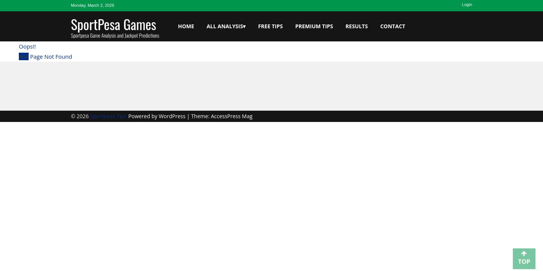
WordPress (173, 116)
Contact (392, 26)
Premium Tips (314, 26)
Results (356, 26)
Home (186, 26)
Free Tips (270, 26)
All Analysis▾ (226, 26)
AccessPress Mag (231, 116)
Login (467, 4)
